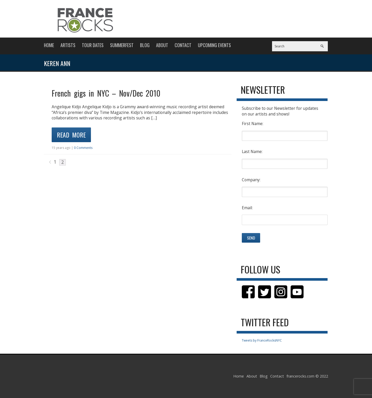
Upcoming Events (214, 45)
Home (49, 45)
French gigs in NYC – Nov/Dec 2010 (106, 93)
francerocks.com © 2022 (307, 376)
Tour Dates (93, 45)
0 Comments (83, 148)
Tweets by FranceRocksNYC (262, 340)
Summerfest (122, 45)
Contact (183, 45)
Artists (67, 45)
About (162, 45)
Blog (145, 45)
